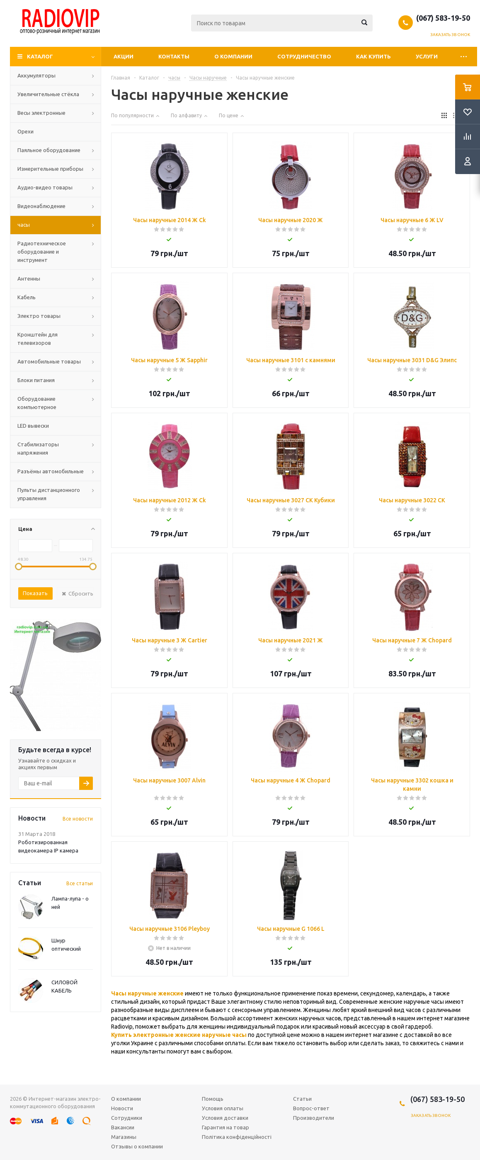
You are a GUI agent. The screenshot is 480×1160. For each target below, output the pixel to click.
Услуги (427, 56)
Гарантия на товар (225, 1127)
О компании (233, 56)
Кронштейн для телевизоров (37, 339)
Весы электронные (41, 113)
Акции (123, 56)
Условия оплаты (222, 1108)
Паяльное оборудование (48, 150)
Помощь (212, 1099)
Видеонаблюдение (41, 206)
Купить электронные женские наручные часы (179, 1035)
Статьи (302, 1099)
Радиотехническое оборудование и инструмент (41, 251)
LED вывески (33, 426)
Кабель (26, 297)
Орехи (25, 131)
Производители (313, 1118)
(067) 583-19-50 (443, 18)
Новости (122, 1108)
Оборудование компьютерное (36, 403)
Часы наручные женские (147, 993)
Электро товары (39, 316)
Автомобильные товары (49, 361)
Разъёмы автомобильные (50, 471)
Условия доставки (225, 1118)
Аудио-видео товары (45, 187)
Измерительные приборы (50, 169)
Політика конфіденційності (237, 1137)
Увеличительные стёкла (48, 94)
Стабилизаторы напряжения (38, 448)
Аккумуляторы (36, 75)
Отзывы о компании (137, 1146)
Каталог (40, 56)
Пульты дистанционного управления (48, 494)
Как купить (373, 56)
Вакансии (122, 1127)
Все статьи (79, 883)
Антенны (28, 278)
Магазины (123, 1137)
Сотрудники (126, 1118)
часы (23, 225)
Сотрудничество (304, 56)
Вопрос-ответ (311, 1108)
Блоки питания (36, 380)
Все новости (78, 818)
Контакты (173, 56)
